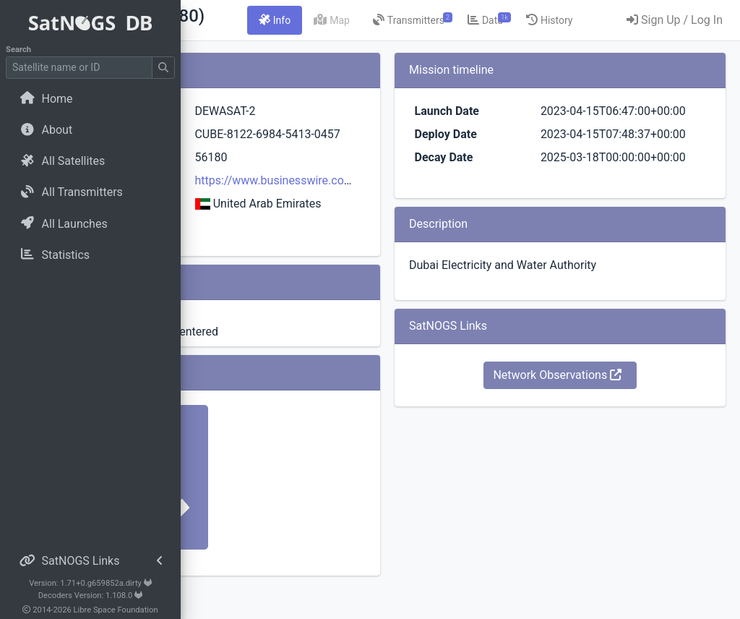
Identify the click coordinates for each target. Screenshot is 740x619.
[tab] (395, 20)
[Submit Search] (163, 67)
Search (18, 49)
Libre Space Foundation (116, 610)
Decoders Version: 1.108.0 (90, 595)
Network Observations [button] (595, 427)
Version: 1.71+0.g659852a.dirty (90, 583)
